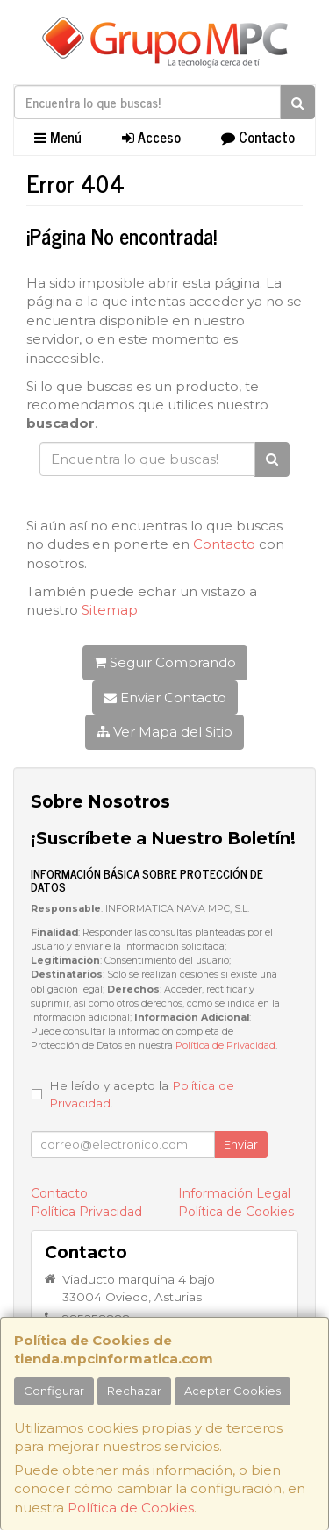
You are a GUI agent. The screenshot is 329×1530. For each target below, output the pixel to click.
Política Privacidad (86, 1212)
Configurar (54, 1391)
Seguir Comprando (165, 662)
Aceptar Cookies (232, 1391)
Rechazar (134, 1391)
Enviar (241, 1144)
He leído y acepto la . (141, 1094)
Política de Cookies (131, 1507)
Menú (58, 136)
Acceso (151, 136)
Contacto (258, 136)
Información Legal (234, 1193)
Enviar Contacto (165, 697)
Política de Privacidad (225, 1045)
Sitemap (110, 609)
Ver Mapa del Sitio (164, 731)
